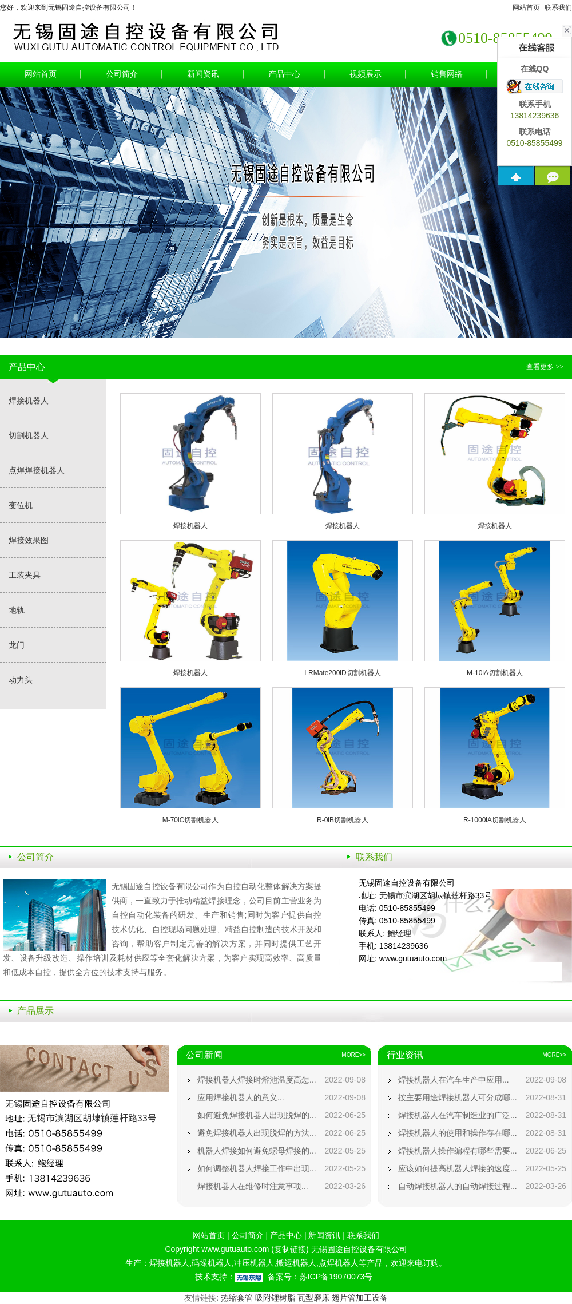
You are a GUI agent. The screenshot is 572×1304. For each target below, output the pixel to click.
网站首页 (526, 7)
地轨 (17, 610)
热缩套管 (237, 1297)
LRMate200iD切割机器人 (342, 673)
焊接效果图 (29, 540)
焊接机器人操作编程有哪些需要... (457, 1150)
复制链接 (290, 1249)
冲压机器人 (254, 1262)
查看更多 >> (544, 367)
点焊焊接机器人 (37, 470)
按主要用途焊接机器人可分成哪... (457, 1097)
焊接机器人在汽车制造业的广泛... (457, 1115)
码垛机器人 (212, 1262)
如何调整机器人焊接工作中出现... (256, 1168)
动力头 (21, 679)
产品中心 (284, 74)
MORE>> (353, 1055)
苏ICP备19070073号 (336, 1276)
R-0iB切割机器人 (342, 820)
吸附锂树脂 (275, 1297)
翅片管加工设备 (360, 1297)
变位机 (21, 505)
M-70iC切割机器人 (190, 820)
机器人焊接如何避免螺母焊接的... (256, 1150)
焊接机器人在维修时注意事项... (252, 1186)
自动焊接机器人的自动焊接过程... (457, 1186)
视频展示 (365, 74)
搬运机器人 (296, 1262)
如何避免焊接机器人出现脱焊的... (256, 1115)
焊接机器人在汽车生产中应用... (453, 1079)
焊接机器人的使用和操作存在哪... (457, 1132)
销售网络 (447, 74)
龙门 (17, 644)
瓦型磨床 (313, 1297)
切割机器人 (29, 435)
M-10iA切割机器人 (495, 673)
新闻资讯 (203, 74)
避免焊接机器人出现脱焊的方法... (256, 1132)
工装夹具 (25, 575)
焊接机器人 (29, 400)
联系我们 (558, 7)
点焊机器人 (339, 1262)
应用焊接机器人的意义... (240, 1097)
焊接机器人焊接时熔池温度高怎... (256, 1079)
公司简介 (122, 74)
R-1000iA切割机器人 (494, 820)
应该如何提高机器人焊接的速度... (457, 1168)
